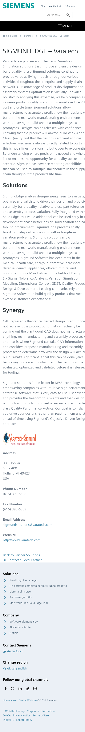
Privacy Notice (21, 715)
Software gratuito (20, 597)
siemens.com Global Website (20, 700)
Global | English (15, 668)
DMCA (7, 715)
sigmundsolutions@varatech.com (28, 525)
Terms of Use (41, 715)
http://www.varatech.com (22, 540)
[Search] (68, 15)
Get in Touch (13, 651)
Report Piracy (24, 720)
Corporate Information (41, 711)
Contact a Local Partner (22, 560)
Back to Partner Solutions (21, 555)
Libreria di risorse (20, 591)
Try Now (70, 6)
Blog (43, 6)
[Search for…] (58, 15)
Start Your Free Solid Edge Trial (29, 603)
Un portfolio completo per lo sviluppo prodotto (38, 586)
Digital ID (8, 720)
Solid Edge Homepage (23, 580)
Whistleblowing (15, 711)
